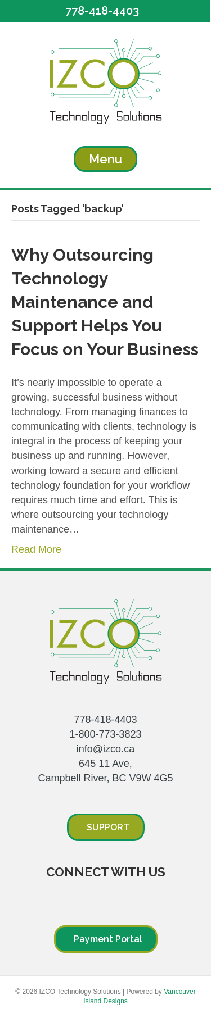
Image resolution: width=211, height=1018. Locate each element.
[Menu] (105, 159)
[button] (105, 11)
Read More (36, 549)
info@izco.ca (105, 749)
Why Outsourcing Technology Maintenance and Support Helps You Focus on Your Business (105, 302)
